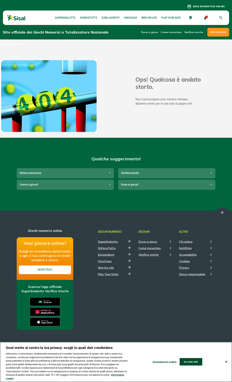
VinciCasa (130, 17)
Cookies (184, 261)
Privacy (184, 267)
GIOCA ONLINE (218, 32)
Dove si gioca (149, 32)
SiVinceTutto (88, 17)
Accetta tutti (191, 363)
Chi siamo (185, 241)
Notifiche (185, 248)
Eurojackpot (111, 17)
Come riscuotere (171, 32)
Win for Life (149, 17)
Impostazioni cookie (164, 363)
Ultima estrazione (30, 173)
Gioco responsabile (192, 274)
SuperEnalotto (65, 17)
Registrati (45, 269)
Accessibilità (187, 254)
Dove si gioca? (130, 184)
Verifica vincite (193, 32)
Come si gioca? (29, 184)
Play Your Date (171, 17)
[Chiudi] (226, 364)
